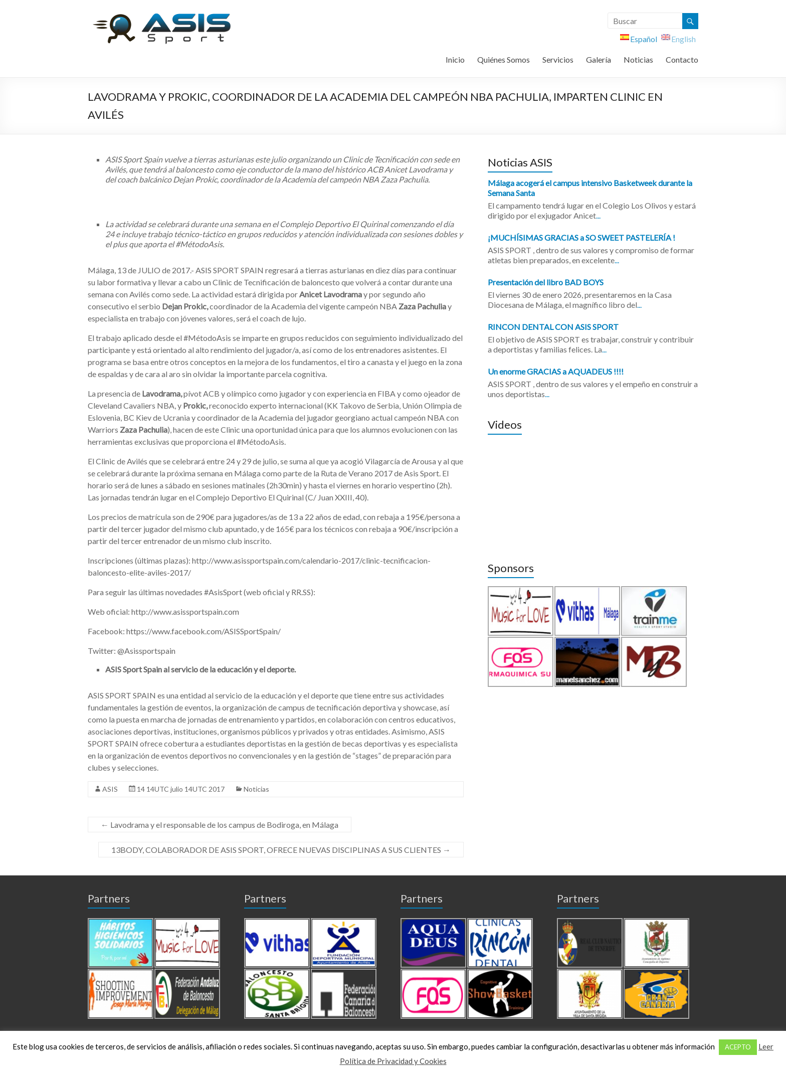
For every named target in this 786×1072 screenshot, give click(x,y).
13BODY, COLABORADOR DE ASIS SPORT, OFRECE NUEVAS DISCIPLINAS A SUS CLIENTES (281, 849)
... (598, 215)
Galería (598, 59)
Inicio (455, 59)
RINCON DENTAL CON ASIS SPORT (553, 326)
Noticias (638, 59)
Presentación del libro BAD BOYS (546, 282)
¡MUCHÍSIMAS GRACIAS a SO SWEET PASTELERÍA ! (581, 237)
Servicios (557, 59)
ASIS (110, 789)
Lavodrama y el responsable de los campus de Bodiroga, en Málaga (219, 824)
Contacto (682, 59)
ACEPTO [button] (738, 1047)
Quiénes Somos (503, 59)
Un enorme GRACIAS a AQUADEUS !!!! (556, 371)
